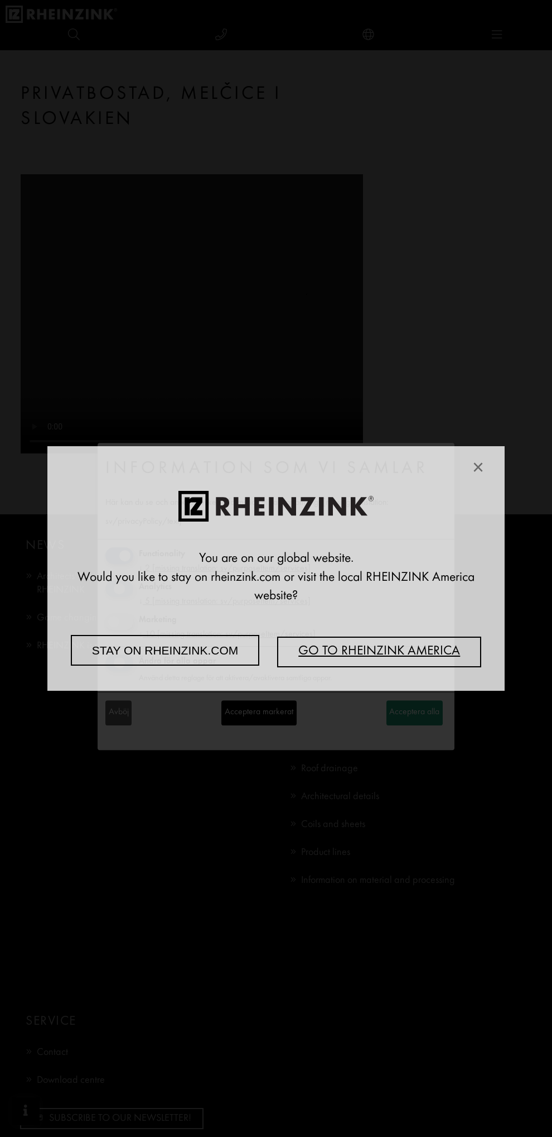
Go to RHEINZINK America (379, 651)
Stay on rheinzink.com (165, 650)
